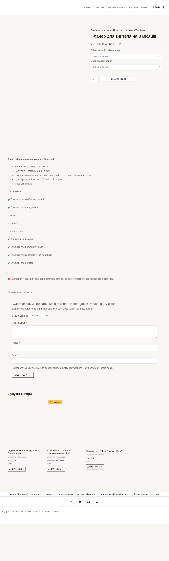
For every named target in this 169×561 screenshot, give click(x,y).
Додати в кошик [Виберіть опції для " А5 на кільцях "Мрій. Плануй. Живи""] (94, 506)
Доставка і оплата (138, 7)
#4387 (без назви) (23, 531)
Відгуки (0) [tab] (51, 195)
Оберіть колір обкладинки (106, 50)
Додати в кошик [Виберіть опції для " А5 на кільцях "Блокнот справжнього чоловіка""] (55, 506)
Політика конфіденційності (111, 531)
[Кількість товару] (95, 79)
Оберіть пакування (101, 61)
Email (15, 391)
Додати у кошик (119, 79)
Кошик (151, 531)
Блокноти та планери (102, 30)
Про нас (100, 7)
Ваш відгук (19, 358)
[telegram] (80, 538)
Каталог (87, 7)
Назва (16, 378)
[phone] (98, 538)
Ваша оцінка (20, 351)
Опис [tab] (11, 195)
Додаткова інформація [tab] (29, 195)
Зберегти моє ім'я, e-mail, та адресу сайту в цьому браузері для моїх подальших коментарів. (63, 404)
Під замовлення (116, 7)
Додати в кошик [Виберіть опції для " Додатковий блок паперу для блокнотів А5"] (16, 506)
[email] (89, 538)
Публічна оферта (137, 531)
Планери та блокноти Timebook (131, 30)
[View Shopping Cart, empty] (158, 7)
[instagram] (71, 538)
